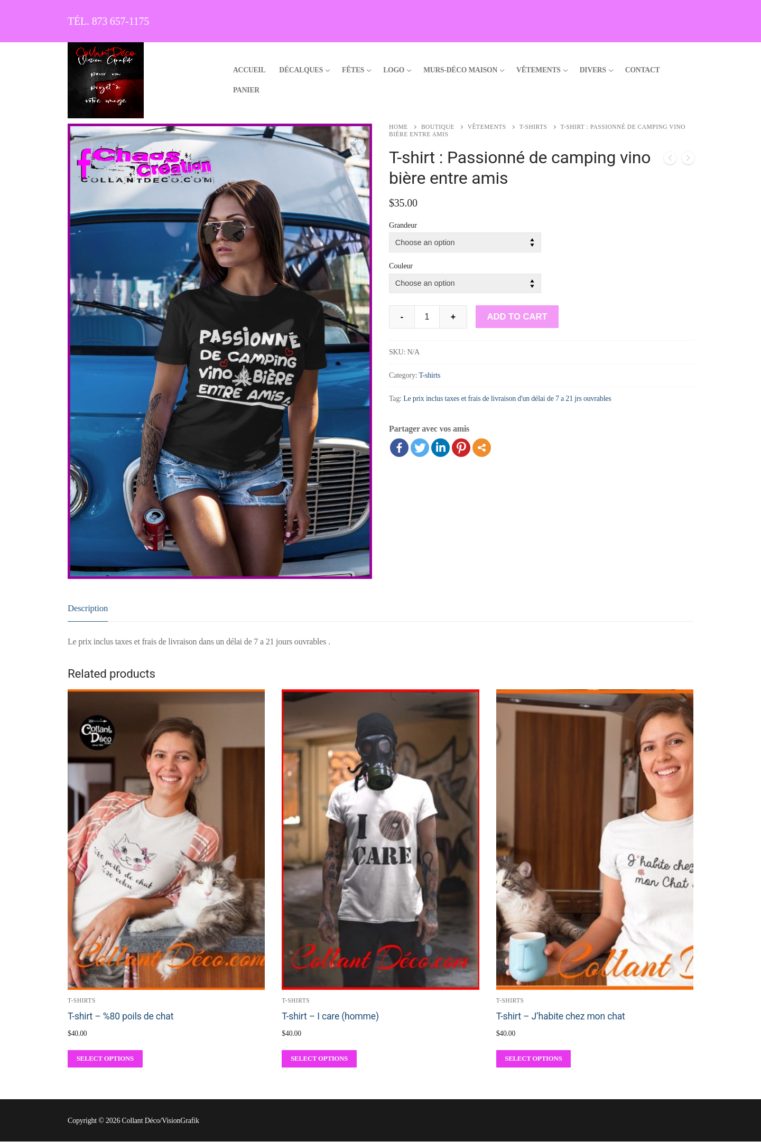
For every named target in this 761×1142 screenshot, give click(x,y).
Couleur (401, 265)
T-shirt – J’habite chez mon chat (560, 1016)
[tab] (88, 609)
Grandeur (403, 225)
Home (398, 127)
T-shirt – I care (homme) (330, 1016)
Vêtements (487, 127)
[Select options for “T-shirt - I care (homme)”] (319, 1059)
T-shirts (533, 127)
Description (88, 608)
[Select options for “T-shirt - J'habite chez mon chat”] (533, 1059)
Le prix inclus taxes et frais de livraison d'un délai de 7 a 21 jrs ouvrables (507, 398)
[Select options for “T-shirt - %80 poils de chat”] (105, 1059)
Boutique (437, 127)
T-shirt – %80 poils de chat (120, 1016)
